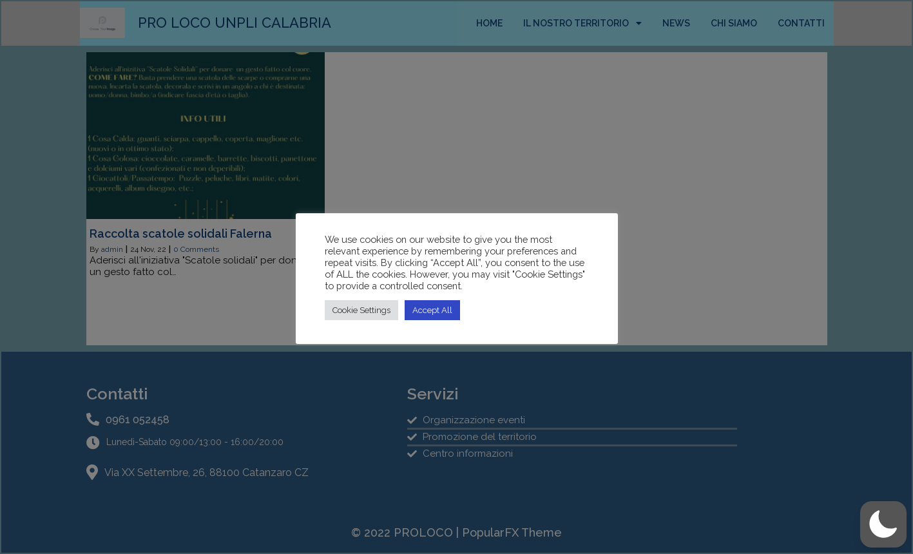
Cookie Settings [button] (361, 310)
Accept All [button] (432, 310)
